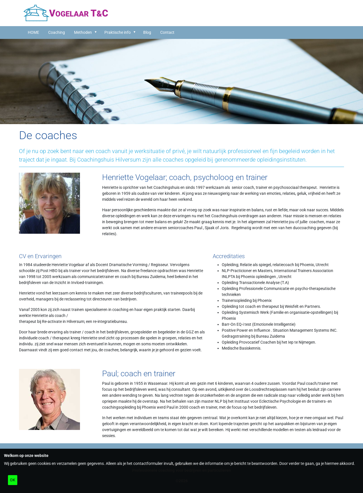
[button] (96, 32)
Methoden (83, 32)
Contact (167, 32)
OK (12, 480)
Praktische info (117, 32)
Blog (147, 32)
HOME (33, 32)
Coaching (56, 32)
